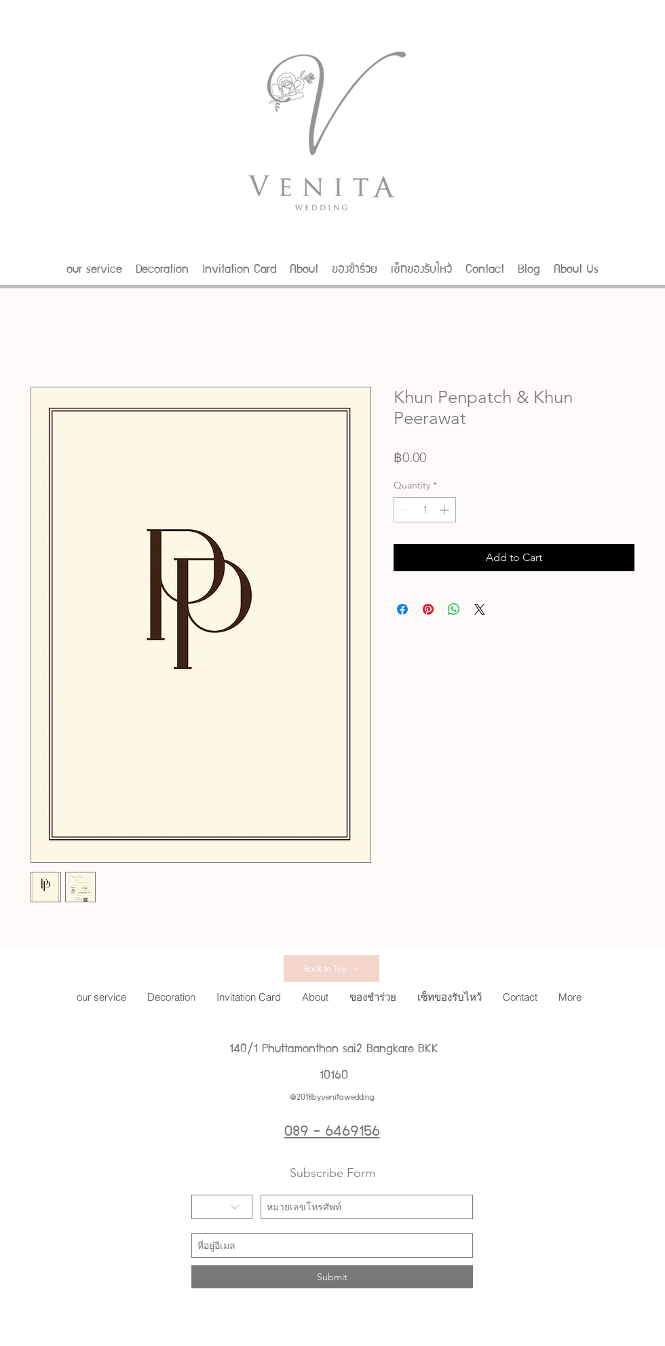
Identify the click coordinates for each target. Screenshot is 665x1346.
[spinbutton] (425, 510)
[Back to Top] (331, 968)
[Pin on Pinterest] (428, 609)
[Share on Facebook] (402, 609)
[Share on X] (480, 609)
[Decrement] (404, 510)
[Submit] (332, 1276)
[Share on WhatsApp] (454, 609)
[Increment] (445, 510)
